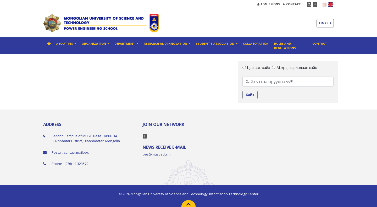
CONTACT (292, 4)
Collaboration (256, 43)
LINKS (325, 23)
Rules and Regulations (285, 46)
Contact (319, 43)
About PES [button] (65, 43)
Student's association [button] (215, 43)
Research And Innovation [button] (166, 43)
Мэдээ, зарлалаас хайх (294, 67)
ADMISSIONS (268, 4)
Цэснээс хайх (256, 67)
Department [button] (125, 43)
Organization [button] (94, 43)
